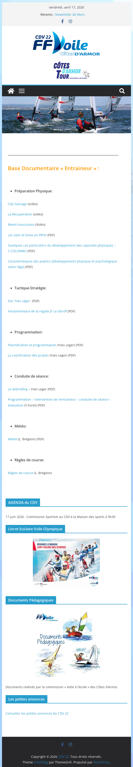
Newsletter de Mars (70, 14)
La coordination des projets (28, 355)
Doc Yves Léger (19, 301)
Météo (12, 439)
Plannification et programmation (32, 345)
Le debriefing (17, 389)
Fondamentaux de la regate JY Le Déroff (37, 311)
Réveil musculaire (21, 224)
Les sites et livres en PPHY (27, 235)
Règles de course (20, 473)
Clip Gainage (17, 204)
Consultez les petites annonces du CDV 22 (37, 713)
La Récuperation (20, 214)
